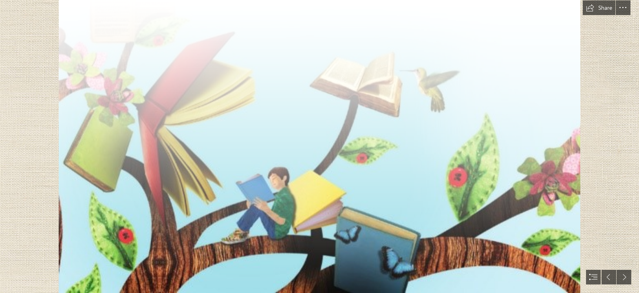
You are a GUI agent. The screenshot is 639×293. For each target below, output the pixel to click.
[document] (319, 146)
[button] (599, 7)
